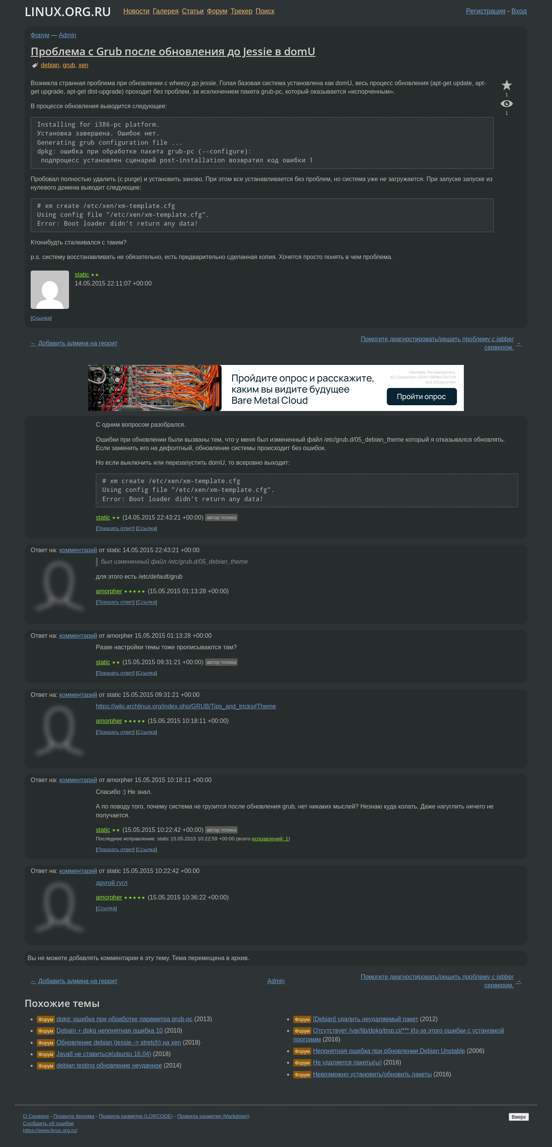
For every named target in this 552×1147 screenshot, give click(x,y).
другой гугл (111, 883)
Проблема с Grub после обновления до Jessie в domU (173, 51)
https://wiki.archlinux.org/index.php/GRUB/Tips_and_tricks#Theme (186, 706)
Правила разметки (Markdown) (213, 1116)
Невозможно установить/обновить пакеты (372, 1074)
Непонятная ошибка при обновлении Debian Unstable (389, 1051)
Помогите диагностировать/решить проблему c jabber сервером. (437, 343)
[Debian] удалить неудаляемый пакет (365, 1019)
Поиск (265, 11)
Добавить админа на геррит (77, 343)
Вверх (519, 1117)
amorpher (109, 591)
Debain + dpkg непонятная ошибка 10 (109, 1030)
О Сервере (36, 1116)
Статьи (193, 11)
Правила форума (74, 1116)
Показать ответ (115, 528)
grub (69, 65)
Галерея (166, 11)
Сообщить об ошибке (48, 1123)
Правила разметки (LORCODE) (136, 1116)
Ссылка (41, 318)
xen (84, 65)
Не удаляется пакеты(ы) (347, 1062)
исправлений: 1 (270, 839)
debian (50, 65)
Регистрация (486, 11)
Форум (217, 11)
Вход (519, 11)
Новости (136, 11)
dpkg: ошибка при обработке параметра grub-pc (124, 1019)
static (82, 274)
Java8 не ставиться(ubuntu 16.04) (103, 1054)
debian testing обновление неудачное (109, 1065)
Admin (67, 35)
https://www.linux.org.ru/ (50, 1130)
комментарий (78, 550)
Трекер (242, 11)
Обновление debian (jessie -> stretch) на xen (118, 1042)
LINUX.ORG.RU (68, 11)
